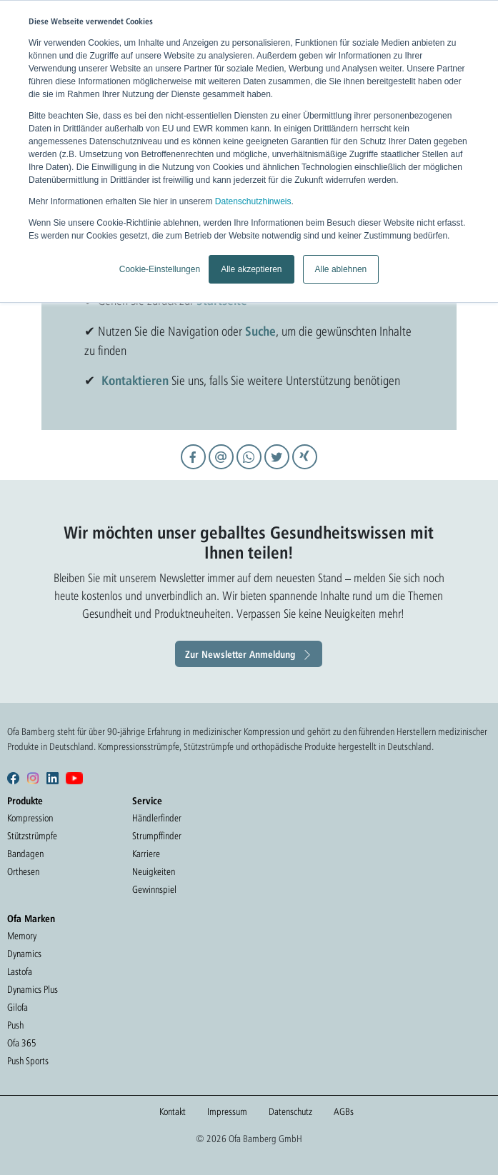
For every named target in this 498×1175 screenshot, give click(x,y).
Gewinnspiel (154, 889)
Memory (21, 935)
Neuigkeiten (153, 871)
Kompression (30, 818)
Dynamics (24, 953)
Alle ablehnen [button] (341, 269)
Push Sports (28, 1060)
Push (15, 1025)
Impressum (227, 1111)
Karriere (146, 853)
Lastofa (19, 971)
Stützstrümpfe (32, 835)
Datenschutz (290, 1111)
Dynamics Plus (32, 989)
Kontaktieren (135, 380)
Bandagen (25, 853)
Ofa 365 (21, 1043)
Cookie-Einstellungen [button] (159, 269)
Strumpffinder (156, 835)
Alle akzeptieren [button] (251, 269)
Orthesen (23, 871)
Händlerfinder (156, 818)
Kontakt (172, 1111)
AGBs (344, 1111)
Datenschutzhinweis (253, 201)
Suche (260, 331)
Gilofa (17, 1007)
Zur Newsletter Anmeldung (240, 654)
